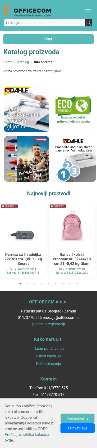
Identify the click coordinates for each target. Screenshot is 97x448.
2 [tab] (27, 283)
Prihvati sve (77, 428)
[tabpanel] (23, 240)
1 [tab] (20, 283)
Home (7, 62)
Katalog (23, 62)
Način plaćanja (48, 363)
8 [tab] (70, 283)
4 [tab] (41, 283)
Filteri (48, 39)
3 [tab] (34, 283)
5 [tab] (48, 283)
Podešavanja (77, 418)
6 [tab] (55, 283)
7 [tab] (62, 283)
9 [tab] (77, 283)
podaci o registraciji (48, 324)
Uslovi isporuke (48, 356)
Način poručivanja (48, 348)
